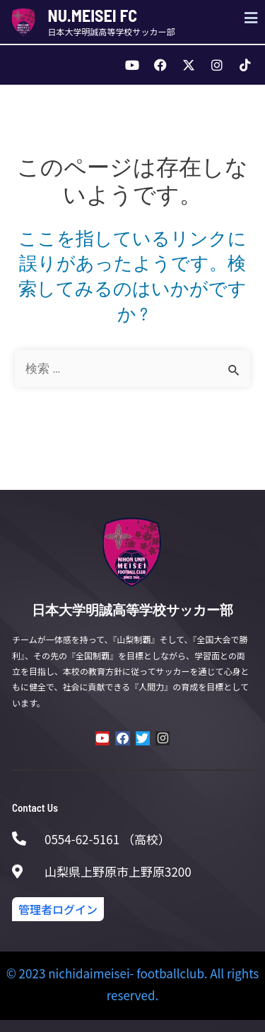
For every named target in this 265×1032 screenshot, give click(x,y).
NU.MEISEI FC (93, 15)
